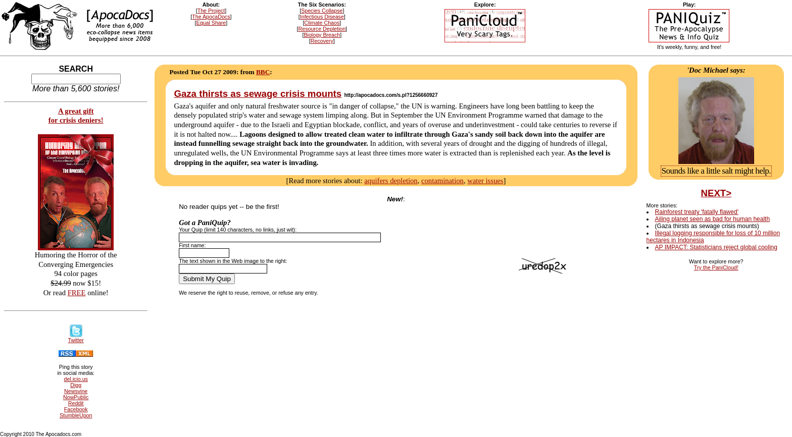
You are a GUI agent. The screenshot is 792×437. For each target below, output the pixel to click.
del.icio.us (76, 379)
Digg (75, 385)
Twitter (76, 337)
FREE (77, 293)
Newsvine (75, 391)
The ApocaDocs (211, 17)
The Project (211, 11)
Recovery (322, 41)
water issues (485, 181)
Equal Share (211, 23)
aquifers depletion (390, 181)
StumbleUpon (76, 415)
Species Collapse (321, 11)
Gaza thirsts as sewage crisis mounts (257, 93)
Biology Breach (322, 35)
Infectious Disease (322, 17)
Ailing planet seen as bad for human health (712, 219)
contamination (442, 181)
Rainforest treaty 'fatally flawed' (696, 211)
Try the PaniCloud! (716, 267)
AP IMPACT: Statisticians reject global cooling (716, 247)
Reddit (76, 403)
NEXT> (716, 193)
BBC (263, 72)
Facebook (76, 409)
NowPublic (75, 397)
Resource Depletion (322, 29)
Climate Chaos (321, 23)
